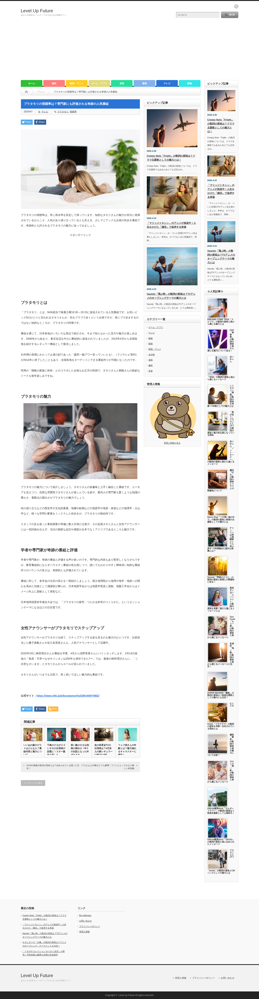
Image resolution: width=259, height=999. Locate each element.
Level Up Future (37, 10)
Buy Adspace (85, 915)
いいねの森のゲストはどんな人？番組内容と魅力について (32, 750)
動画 (151, 343)
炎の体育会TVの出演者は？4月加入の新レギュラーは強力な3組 (103, 750)
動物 (189, 83)
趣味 (54, 83)
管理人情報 (84, 932)
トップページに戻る (33, 783)
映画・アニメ (76, 83)
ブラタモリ (62, 111)
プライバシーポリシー (89, 926)
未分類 (152, 354)
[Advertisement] (129, 51)
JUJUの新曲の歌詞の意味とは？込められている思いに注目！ (52, 766)
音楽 (122, 83)
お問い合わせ (85, 921)
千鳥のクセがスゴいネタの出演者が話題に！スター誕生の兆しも (56, 750)
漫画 (144, 83)
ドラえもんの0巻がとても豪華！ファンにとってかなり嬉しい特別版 (107, 766)
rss (236, 6)
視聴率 (73, 111)
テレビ (167, 83)
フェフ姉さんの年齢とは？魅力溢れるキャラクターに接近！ (127, 750)
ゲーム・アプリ (99, 83)
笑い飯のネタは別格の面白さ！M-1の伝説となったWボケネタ (80, 750)
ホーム (31, 83)
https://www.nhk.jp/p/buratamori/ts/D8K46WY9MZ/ (68, 695)
